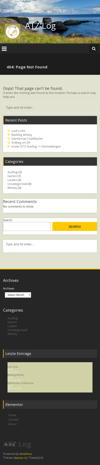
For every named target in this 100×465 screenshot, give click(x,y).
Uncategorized (17, 184)
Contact (13, 420)
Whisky (12, 188)
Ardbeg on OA (20, 142)
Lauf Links (18, 131)
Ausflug (13, 172)
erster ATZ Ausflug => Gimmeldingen (36, 146)
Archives (8, 288)
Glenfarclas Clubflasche (27, 139)
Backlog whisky (21, 135)
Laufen (12, 180)
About (12, 424)
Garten (12, 176)
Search (7, 220)
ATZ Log (40, 25)
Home (12, 415)
